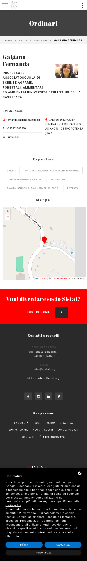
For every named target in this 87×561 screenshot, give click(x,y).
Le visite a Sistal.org (45, 378)
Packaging (57, 179)
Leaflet (41, 278)
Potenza (73, 188)
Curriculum (12, 137)
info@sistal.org (47, 369)
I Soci (23, 40)
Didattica (66, 423)
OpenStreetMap (61, 278)
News (36, 430)
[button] (44, 240)
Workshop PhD (19, 430)
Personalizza (44, 552)
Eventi (48, 430)
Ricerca (50, 423)
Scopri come (47, 309)
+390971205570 (16, 128)
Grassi (11, 170)
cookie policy (13, 505)
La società (21, 423)
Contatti (28, 437)
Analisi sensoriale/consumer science (32, 188)
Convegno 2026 (68, 430)
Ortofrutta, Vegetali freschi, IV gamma (52, 170)
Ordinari (40, 40)
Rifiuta (24, 544)
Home (8, 40)
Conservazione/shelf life (24, 179)
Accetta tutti (63, 544)
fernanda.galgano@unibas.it (23, 119)
